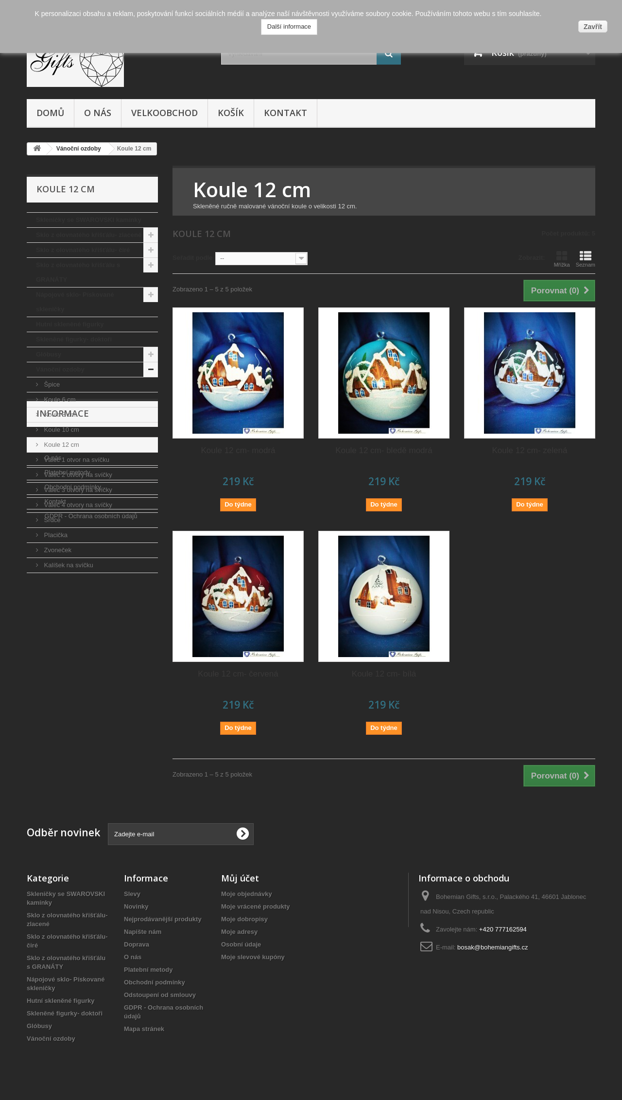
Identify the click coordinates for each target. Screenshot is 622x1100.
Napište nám (142, 931)
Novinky (136, 906)
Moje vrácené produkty (255, 906)
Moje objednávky (246, 893)
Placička (55, 535)
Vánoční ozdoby (60, 369)
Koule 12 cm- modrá (238, 450)
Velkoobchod (164, 112)
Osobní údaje (241, 944)
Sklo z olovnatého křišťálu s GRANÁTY (78, 272)
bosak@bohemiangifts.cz (492, 947)
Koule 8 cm (59, 414)
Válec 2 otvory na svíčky (77, 474)
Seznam (585, 259)
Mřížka (562, 259)
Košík (231, 112)
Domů (50, 112)
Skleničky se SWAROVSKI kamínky (88, 219)
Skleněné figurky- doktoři (74, 339)
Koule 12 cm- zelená (529, 450)
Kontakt (285, 112)
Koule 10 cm (60, 429)
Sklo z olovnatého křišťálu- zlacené (88, 234)
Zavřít (593, 27)
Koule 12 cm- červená (238, 673)
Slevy (132, 893)
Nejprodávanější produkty (163, 919)
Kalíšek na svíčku (67, 565)
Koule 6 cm (59, 399)
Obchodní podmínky (72, 672)
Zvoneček (56, 550)
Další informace (289, 26)
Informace (62, 602)
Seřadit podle (192, 257)
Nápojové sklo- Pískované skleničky (75, 302)
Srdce (51, 520)
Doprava (56, 628)
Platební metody (66, 657)
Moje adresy (239, 931)
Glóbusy (48, 354)
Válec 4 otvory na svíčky (77, 504)
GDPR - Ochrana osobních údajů (90, 701)
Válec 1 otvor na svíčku (75, 459)
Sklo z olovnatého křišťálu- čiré (83, 250)
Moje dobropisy (244, 919)
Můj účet (240, 878)
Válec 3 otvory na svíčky (77, 489)
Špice (51, 384)
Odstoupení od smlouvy (160, 994)
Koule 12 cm (60, 444)
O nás (97, 112)
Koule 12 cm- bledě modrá (383, 450)
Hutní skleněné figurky (70, 324)
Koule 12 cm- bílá (384, 673)
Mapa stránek (144, 1028)
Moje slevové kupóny (253, 957)
